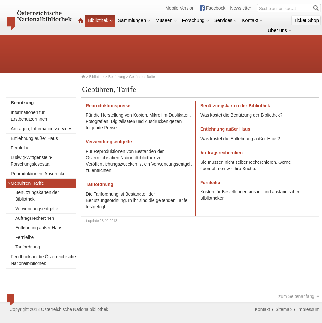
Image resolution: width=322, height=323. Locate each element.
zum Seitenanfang (299, 296)
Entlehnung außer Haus (34, 138)
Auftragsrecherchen (34, 218)
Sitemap (284, 309)
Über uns (279, 30)
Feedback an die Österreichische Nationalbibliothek (43, 260)
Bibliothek (100, 20)
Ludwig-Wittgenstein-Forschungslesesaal (31, 161)
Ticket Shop (306, 20)
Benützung (116, 77)
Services (225, 20)
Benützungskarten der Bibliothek (37, 196)
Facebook (215, 8)
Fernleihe (20, 147)
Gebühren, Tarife (26, 183)
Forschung (195, 20)
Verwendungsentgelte (36, 208)
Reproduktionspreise (108, 105)
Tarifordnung (27, 246)
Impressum (308, 309)
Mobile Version (180, 8)
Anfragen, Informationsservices (41, 128)
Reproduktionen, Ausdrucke (38, 173)
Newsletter (240, 8)
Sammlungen (134, 20)
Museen (166, 20)
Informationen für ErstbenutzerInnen (29, 116)
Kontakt (252, 20)
